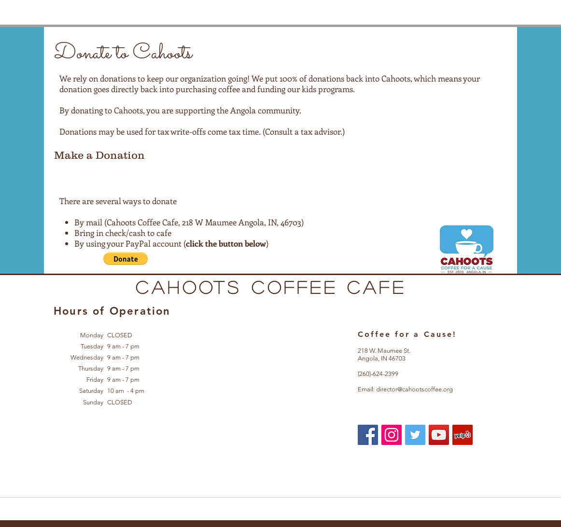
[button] (125, 258)
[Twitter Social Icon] (415, 435)
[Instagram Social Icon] (391, 435)
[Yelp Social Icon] (462, 435)
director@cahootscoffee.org (414, 389)
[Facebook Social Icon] (368, 435)
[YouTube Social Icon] (439, 435)
